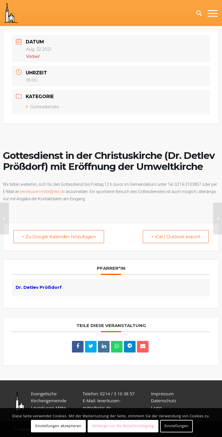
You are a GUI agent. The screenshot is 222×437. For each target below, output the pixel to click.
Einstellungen (176, 425)
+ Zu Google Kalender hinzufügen (59, 236)
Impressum (162, 393)
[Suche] (196, 13)
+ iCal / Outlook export (175, 236)
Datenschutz (164, 400)
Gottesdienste (42, 106)
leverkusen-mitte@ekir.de (42, 191)
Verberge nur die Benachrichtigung (123, 425)
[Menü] (210, 13)
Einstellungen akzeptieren (58, 425)
